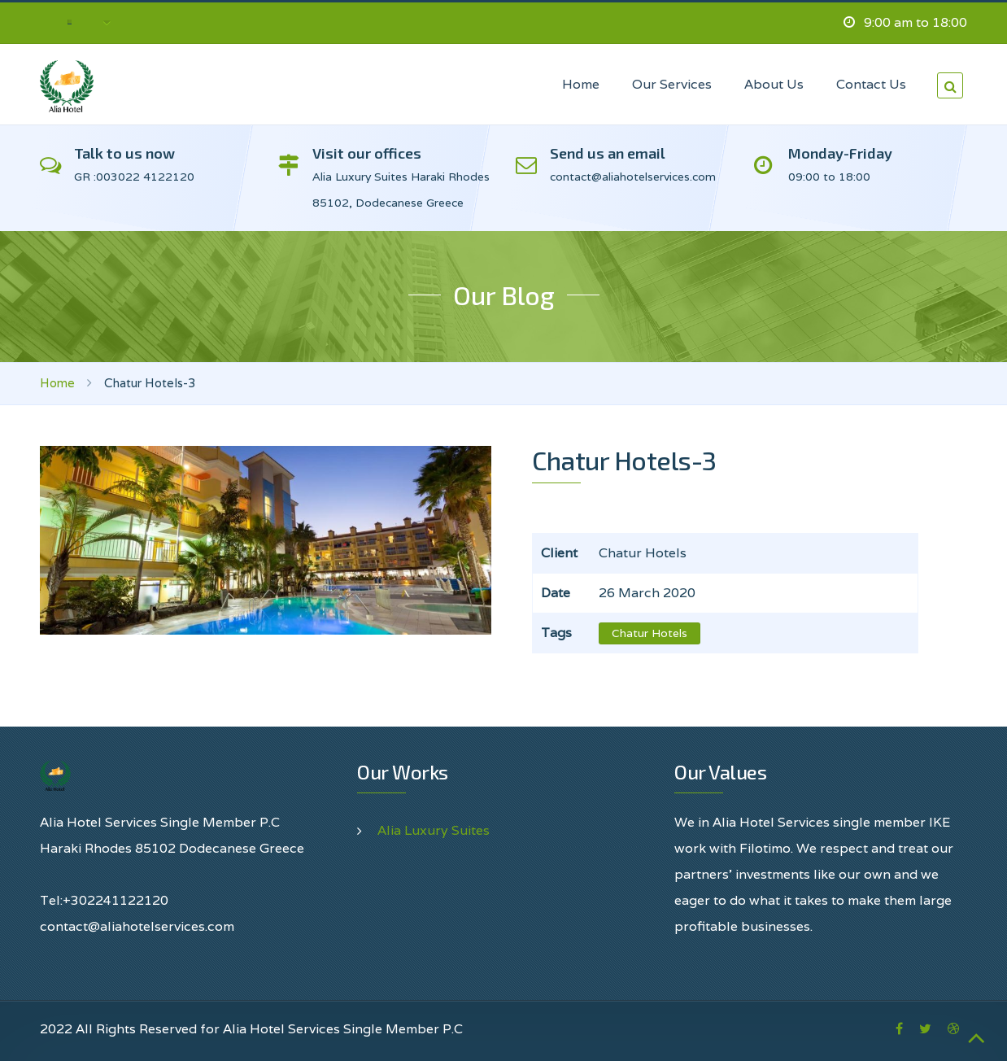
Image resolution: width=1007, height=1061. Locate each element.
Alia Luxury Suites (433, 830)
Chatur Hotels (649, 633)
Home (57, 383)
